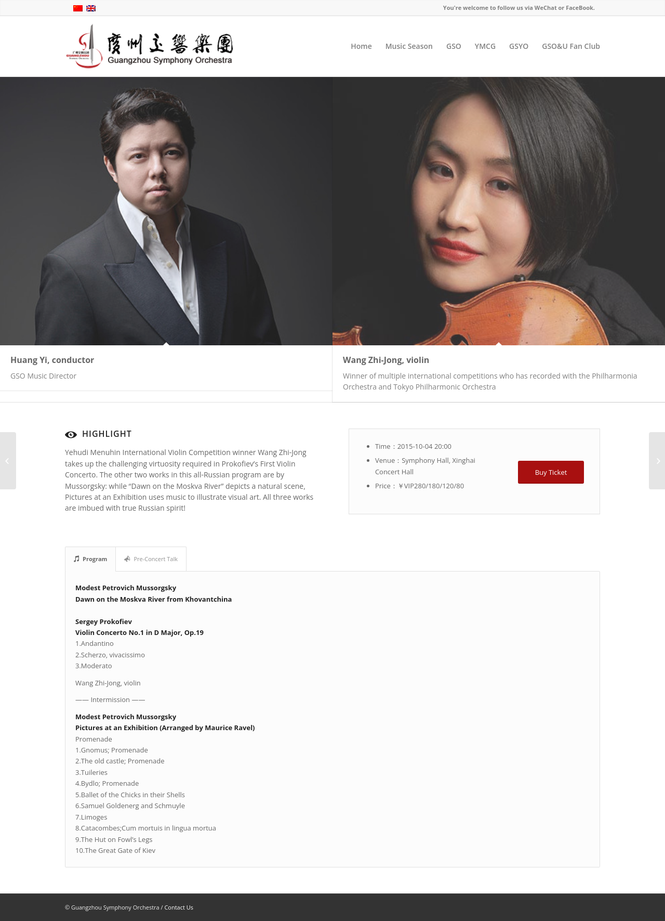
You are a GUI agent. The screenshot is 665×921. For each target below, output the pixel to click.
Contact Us (178, 907)
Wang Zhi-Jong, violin (386, 360)
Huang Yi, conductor (52, 360)
